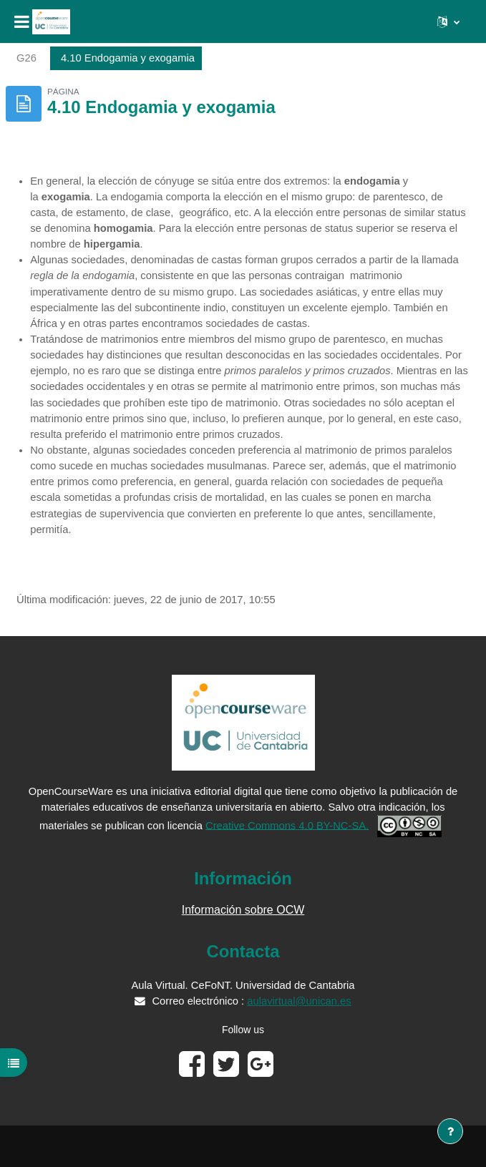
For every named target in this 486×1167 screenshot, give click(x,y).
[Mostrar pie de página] (450, 1131)
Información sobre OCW (243, 910)
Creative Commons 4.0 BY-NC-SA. (287, 825)
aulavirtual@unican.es (299, 1001)
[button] (448, 21)
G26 (26, 58)
